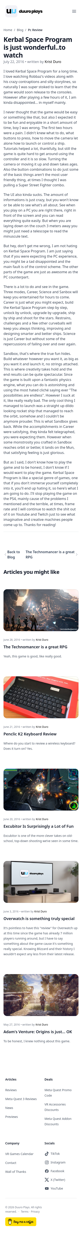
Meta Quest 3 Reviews (21, 1099)
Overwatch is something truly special (39, 918)
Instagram (55, 1162)
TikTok (52, 1154)
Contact (10, 1163)
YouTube (54, 1188)
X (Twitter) (55, 1180)
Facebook (55, 1171)
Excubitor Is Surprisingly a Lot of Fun (38, 826)
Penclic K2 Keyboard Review (29, 733)
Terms (25, 1211)
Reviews (11, 1090)
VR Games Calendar (19, 1154)
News (9, 1108)
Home (7, 30)
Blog (20, 30)
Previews (11, 1117)
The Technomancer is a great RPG (50, 554)
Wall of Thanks (15, 1172)
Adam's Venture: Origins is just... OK (37, 1031)
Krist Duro (42, 640)
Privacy (35, 1211)
